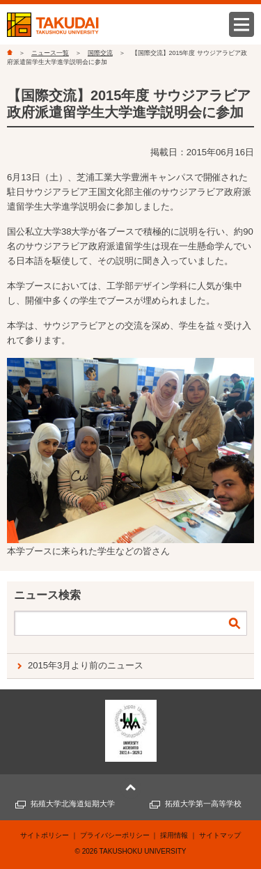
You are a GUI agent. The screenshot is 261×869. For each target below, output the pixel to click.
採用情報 (174, 835)
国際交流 (100, 52)
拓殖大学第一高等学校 (203, 803)
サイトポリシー (44, 835)
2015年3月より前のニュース (85, 665)
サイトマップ (220, 835)
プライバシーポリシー (115, 835)
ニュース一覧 (50, 52)
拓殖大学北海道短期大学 (73, 803)
